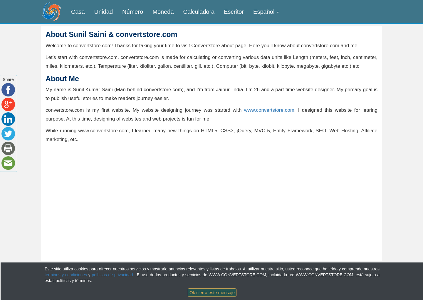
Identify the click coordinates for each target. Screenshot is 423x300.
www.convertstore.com (269, 110)
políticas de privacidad (113, 274)
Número (132, 12)
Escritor (234, 12)
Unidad (103, 12)
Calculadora (199, 12)
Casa (78, 12)
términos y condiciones (66, 274)
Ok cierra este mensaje (212, 292)
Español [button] (266, 12)
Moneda (163, 12)
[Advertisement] (95, 188)
